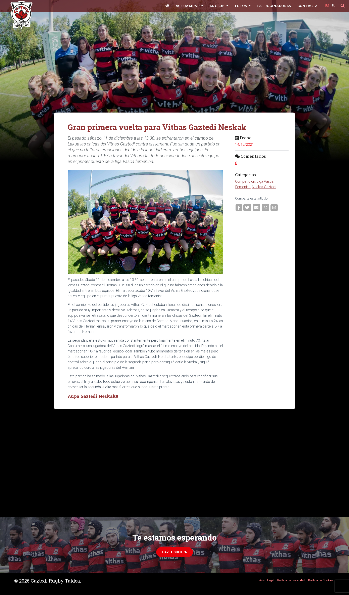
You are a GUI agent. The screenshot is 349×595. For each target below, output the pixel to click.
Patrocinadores (274, 5)
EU (334, 6)
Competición (245, 181)
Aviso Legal (266, 580)
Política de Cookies (320, 580)
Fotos (241, 5)
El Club (217, 5)
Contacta (307, 5)
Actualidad (188, 5)
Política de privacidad (291, 580)
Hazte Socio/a (174, 552)
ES (327, 6)
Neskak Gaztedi (264, 187)
